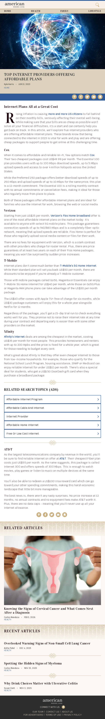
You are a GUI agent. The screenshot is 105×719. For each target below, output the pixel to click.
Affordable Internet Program (24, 399)
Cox (92, 155)
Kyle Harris (9, 84)
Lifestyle (94, 11)
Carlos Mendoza (11, 617)
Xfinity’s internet (14, 336)
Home (7, 11)
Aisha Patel (9, 648)
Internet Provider (17, 416)
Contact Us (52, 711)
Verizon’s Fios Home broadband (70, 215)
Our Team (37, 711)
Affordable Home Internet (22, 425)
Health (35, 11)
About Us (67, 711)
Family (64, 11)
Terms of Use (53, 714)
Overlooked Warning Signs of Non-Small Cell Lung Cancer (47, 643)
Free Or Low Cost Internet (22, 433)
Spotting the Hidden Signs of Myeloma (33, 663)
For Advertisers (33, 714)
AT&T (63, 458)
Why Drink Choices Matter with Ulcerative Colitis (41, 683)
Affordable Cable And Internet (25, 408)
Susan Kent (9, 688)
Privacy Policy (73, 714)
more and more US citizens (65, 114)
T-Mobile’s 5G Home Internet (78, 265)
